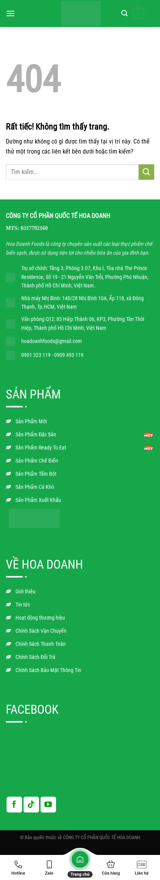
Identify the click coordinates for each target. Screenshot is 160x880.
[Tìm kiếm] (124, 13)
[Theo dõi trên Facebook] (14, 804)
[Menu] (10, 13)
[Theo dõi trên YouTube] (48, 804)
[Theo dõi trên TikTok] (31, 804)
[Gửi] (146, 171)
